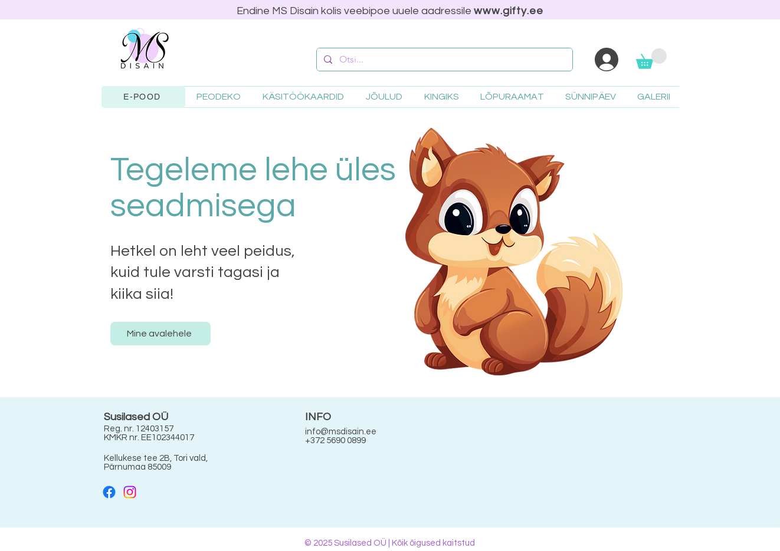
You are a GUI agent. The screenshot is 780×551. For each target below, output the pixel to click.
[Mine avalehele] (160, 333)
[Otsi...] (443, 59)
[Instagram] (130, 492)
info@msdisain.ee (340, 431)
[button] (651, 58)
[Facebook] (109, 492)
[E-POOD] (143, 97)
